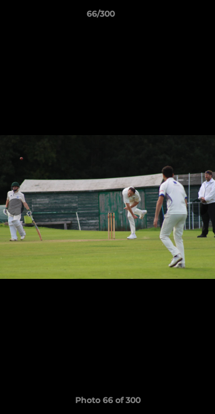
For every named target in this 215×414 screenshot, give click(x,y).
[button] (174, 17)
